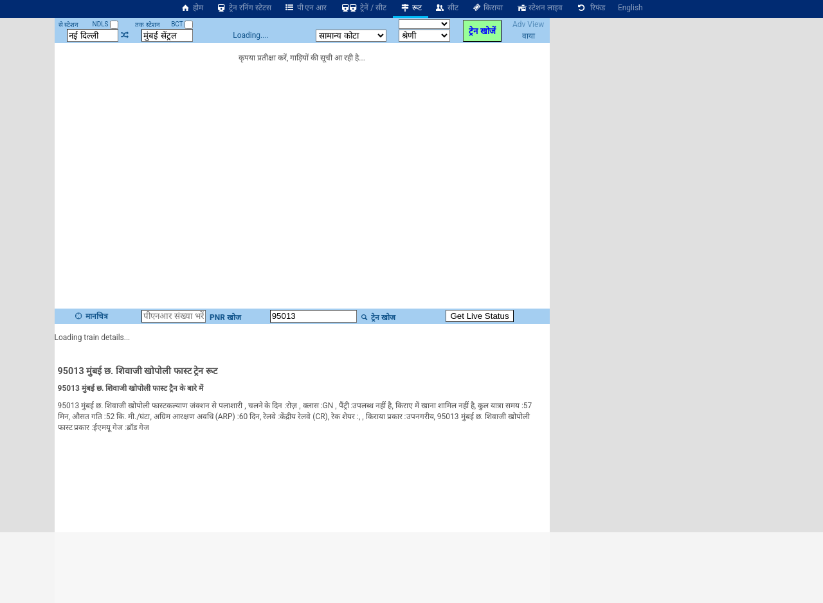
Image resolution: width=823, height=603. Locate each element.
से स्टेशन (68, 24)
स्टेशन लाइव (539, 7)
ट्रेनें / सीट (362, 7)
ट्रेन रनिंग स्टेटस (243, 7)
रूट (410, 7)
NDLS (106, 24)
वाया (528, 36)
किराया (487, 7)
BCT (182, 24)
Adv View (528, 24)
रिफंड (590, 7)
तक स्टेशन (147, 24)
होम (191, 7)
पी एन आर (305, 7)
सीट (446, 7)
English (630, 7)
